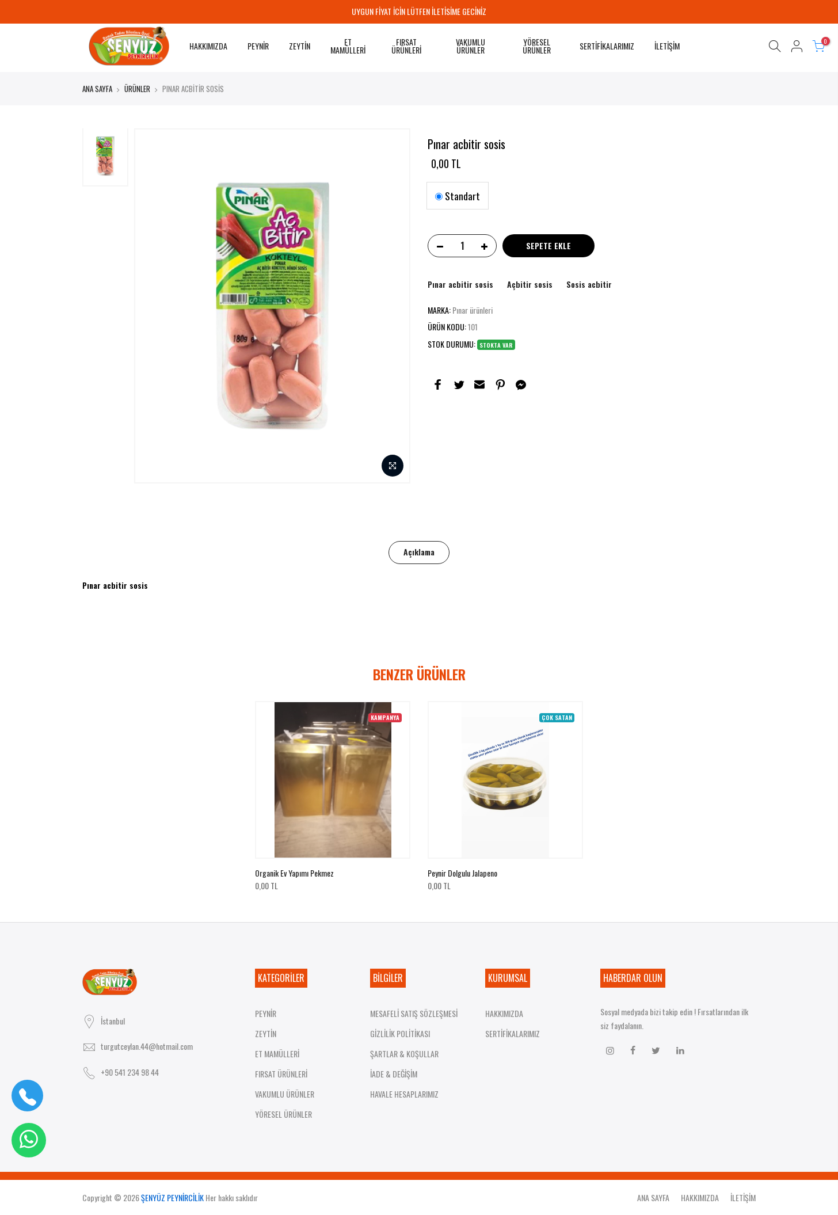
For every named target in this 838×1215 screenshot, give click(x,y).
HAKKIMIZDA (208, 46)
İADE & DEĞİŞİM (393, 1074)
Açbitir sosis (530, 284)
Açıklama (419, 552)
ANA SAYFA (97, 88)
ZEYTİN (299, 46)
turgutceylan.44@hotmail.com (147, 1046)
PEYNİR (258, 46)
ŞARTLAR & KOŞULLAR (404, 1054)
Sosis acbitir (589, 284)
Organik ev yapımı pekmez (294, 873)
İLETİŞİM (667, 46)
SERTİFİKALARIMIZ (607, 46)
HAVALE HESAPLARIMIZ (404, 1094)
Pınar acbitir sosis (460, 284)
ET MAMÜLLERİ (347, 46)
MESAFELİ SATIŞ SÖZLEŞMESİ (414, 1013)
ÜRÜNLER (137, 88)
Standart (457, 195)
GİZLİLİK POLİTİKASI (400, 1033)
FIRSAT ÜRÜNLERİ (406, 46)
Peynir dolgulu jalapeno (462, 873)
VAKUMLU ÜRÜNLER (470, 46)
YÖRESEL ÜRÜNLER (537, 46)
